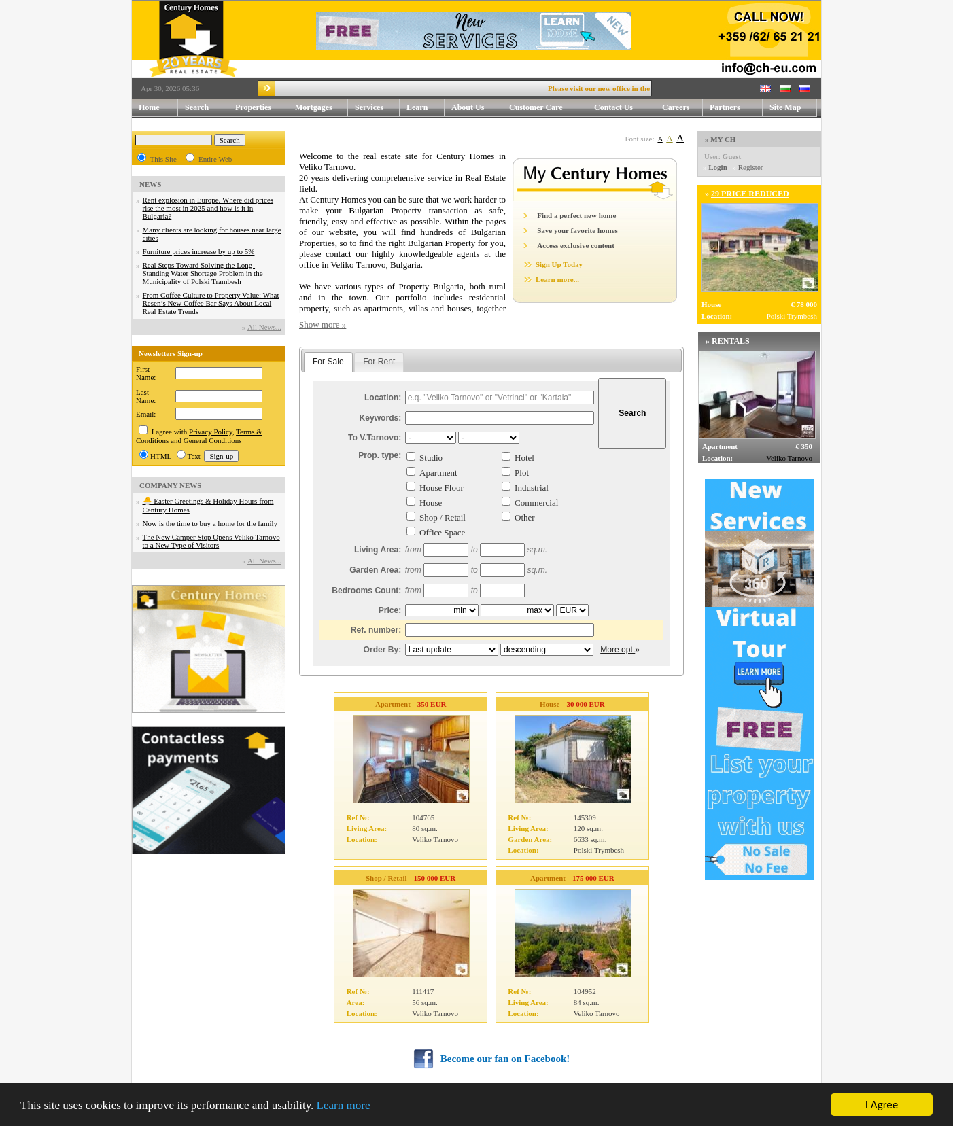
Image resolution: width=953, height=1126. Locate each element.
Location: (382, 397)
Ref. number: (376, 630)
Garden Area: (375, 570)
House (430, 502)
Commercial (536, 502)
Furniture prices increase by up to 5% (199, 251)
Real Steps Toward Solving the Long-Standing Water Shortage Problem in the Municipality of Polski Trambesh (203, 273)
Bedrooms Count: (366, 590)
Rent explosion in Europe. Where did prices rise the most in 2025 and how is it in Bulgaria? (208, 208)
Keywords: (381, 418)
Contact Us (624, 108)
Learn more (343, 1105)
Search (197, 107)
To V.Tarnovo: (374, 437)
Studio (431, 458)
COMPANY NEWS (170, 485)
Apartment (438, 473)
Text (194, 456)
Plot (522, 473)
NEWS (150, 184)
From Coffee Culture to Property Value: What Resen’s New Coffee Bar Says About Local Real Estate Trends (211, 303)
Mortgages (313, 107)
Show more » (322, 324)
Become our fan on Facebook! (505, 1058)
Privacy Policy (210, 431)
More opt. (617, 649)
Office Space (442, 532)
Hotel (524, 458)
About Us (476, 108)
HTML (160, 456)
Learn (425, 108)
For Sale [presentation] (328, 361)
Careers (675, 107)
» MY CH (720, 139)
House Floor (441, 487)
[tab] (328, 362)
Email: (146, 414)
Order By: (383, 649)
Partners (725, 107)
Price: (390, 610)
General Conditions (213, 440)
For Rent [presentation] (379, 361)
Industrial (532, 487)
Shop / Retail (442, 517)
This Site (163, 159)
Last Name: (146, 396)
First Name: (146, 373)
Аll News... (264, 327)
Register (750, 167)
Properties (261, 108)
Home (149, 107)
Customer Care (536, 107)
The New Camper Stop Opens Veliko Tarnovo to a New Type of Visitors (211, 541)
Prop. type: (379, 455)
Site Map (785, 107)
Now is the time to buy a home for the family (210, 523)
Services (377, 108)
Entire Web (215, 159)
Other (525, 517)
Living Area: (377, 550)
